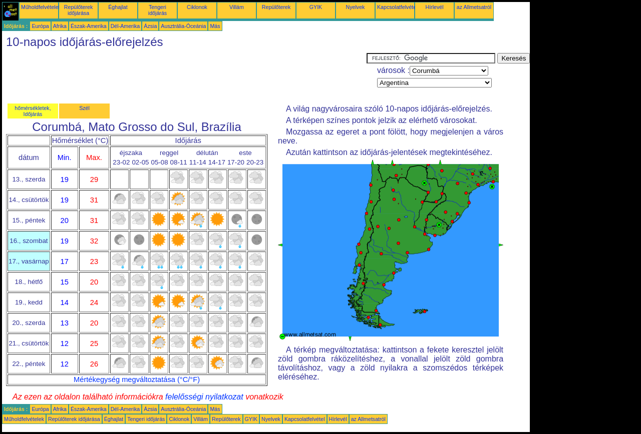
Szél (84, 108)
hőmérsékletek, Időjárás (33, 111)
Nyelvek (355, 7)
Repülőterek (276, 7)
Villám (236, 7)
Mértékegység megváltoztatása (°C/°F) (137, 380)
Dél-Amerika (125, 26)
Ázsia (150, 26)
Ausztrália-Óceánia (183, 26)
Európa (40, 26)
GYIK (315, 7)
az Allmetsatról (474, 7)
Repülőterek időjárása (78, 10)
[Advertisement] (184, 75)
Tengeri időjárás (157, 10)
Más (215, 26)
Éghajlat (118, 7)
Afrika (60, 26)
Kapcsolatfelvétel (397, 7)
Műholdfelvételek (41, 7)
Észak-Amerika (89, 26)
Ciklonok (197, 7)
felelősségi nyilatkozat (204, 396)
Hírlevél (434, 7)
